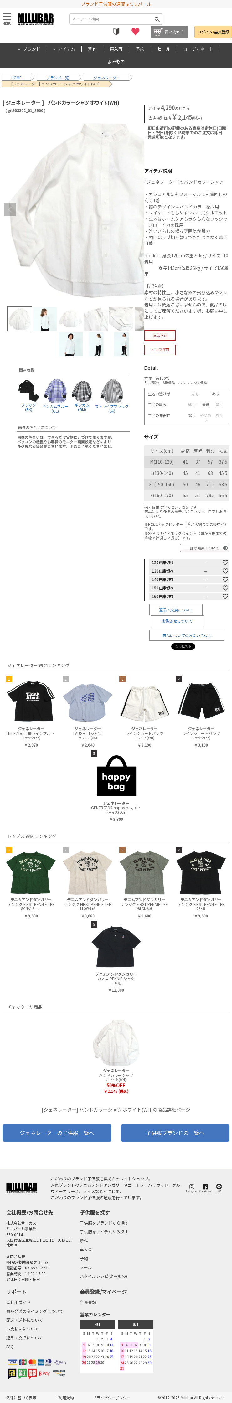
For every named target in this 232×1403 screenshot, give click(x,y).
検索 (157, 19)
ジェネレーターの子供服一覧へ (57, 1133)
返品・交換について (176, 609)
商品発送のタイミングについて (34, 1311)
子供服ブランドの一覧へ (175, 1133)
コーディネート (198, 49)
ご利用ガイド (18, 1302)
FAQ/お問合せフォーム (29, 1262)
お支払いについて (22, 1329)
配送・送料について (24, 1320)
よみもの (116, 61)
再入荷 (116, 49)
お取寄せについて (177, 621)
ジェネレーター (107, 77)
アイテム (66, 49)
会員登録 (88, 1302)
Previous (10, 209)
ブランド (31, 49)
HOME (16, 77)
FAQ (10, 1346)
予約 (140, 49)
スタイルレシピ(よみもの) (103, 1276)
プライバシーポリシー (111, 1397)
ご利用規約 (64, 1397)
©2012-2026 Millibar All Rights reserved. (191, 1397)
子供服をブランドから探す (104, 1223)
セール (163, 49)
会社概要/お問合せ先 (29, 1212)
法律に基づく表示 (21, 1397)
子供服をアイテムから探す (104, 1232)
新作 (92, 49)
